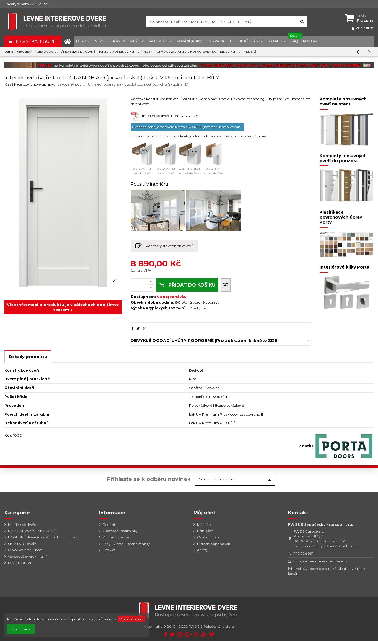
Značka (306, 446)
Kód (8, 435)
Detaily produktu (28, 356)
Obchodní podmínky (120, 530)
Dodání (108, 524)
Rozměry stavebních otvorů (164, 247)
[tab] (221, 339)
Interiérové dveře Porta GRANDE (170, 115)
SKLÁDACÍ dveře (22, 543)
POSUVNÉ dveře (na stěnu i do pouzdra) (42, 537)
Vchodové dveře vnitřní (27, 556)
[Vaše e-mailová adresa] (229, 479)
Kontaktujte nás (116, 537)
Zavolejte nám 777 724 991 (27, 3)
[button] (92, 41)
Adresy (202, 550)
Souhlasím (21, 629)
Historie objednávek (213, 543)
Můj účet (204, 524)
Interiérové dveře (22, 524)
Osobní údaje (208, 537)
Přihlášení (205, 530)
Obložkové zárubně (25, 550)
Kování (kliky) (19, 562)
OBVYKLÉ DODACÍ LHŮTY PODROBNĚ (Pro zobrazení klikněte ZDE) (221, 340)
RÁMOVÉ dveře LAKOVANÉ (32, 530)
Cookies (108, 550)
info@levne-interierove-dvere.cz (321, 561)
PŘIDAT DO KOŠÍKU (187, 285)
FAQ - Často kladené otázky (126, 543)
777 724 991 (303, 553)
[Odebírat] (269, 479)
